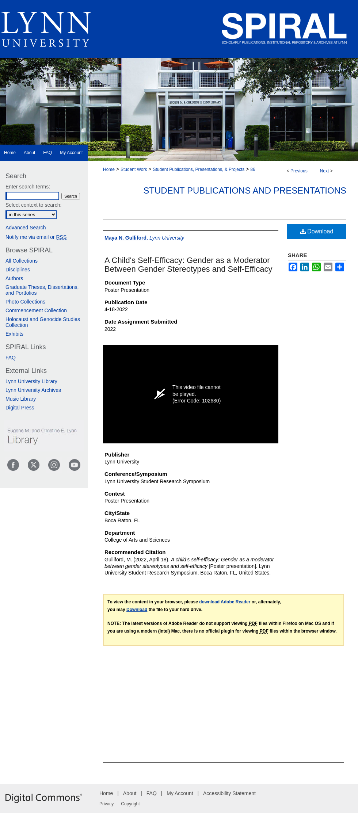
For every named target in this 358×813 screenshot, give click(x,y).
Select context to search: (33, 205)
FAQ (10, 357)
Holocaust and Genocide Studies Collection (42, 322)
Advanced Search (25, 227)
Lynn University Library (31, 381)
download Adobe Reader (224, 601)
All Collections (21, 261)
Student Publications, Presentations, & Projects (198, 169)
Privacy (106, 803)
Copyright (130, 803)
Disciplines (17, 269)
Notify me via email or (35, 237)
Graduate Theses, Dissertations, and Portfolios (42, 290)
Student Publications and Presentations (244, 190)
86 (252, 169)
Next (324, 170)
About (130, 793)
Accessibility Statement (229, 793)
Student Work (134, 169)
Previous (299, 170)
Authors (14, 278)
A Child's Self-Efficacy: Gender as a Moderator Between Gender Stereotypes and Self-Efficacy (188, 265)
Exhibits (14, 334)
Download (317, 231)
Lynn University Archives (33, 390)
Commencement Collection (36, 310)
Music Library (20, 399)
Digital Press (19, 408)
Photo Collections (25, 302)
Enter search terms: (27, 187)
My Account (180, 793)
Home (109, 169)
